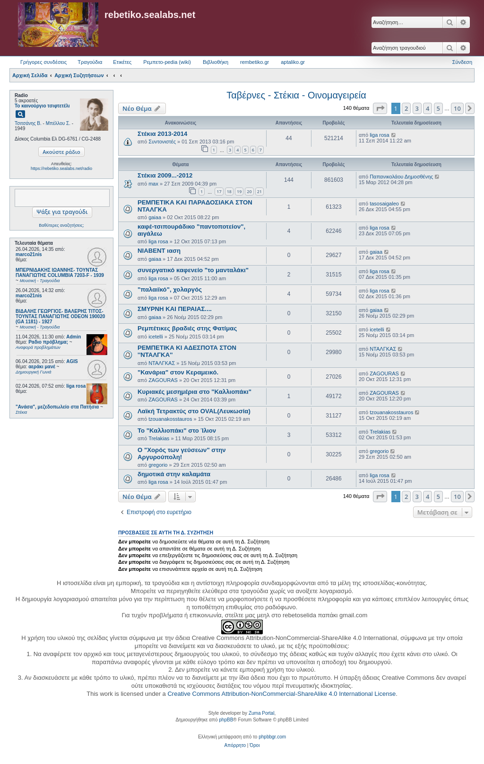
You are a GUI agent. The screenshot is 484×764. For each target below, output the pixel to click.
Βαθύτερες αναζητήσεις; (61, 225)
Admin (73, 336)
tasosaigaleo (384, 203)
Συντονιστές (162, 141)
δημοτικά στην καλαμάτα (174, 474)
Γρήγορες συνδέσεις (43, 62)
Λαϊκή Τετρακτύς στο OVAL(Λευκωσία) (194, 411)
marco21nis (29, 254)
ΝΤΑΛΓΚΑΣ (161, 363)
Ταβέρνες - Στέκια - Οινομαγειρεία (296, 95)
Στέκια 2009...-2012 (165, 175)
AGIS (72, 361)
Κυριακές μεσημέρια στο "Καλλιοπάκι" (194, 391)
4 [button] (427, 108)
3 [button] (417, 108)
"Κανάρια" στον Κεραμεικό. (178, 372)
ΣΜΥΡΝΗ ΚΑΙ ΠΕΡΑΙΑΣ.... (175, 308)
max (153, 184)
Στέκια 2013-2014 (162, 133)
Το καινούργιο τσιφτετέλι (42, 105)
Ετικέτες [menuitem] (122, 62)
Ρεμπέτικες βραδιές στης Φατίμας (187, 328)
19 (239, 191)
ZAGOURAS (163, 380)
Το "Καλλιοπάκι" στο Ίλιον (177, 430)
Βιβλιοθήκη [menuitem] (215, 62)
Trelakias (158, 438)
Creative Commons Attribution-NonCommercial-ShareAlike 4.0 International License (281, 693)
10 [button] (457, 108)
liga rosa (76, 386)
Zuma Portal (261, 713)
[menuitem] (235, 745)
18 (229, 191)
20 (249, 191)
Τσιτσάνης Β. (28, 123)
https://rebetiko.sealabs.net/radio (61, 168)
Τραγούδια (90, 62)
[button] (380, 108)
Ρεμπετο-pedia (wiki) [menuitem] (167, 62)
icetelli (155, 336)
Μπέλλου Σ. (58, 123)
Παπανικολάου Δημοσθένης (401, 176)
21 (259, 191)
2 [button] (406, 108)
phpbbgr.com (272, 736)
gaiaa (154, 217)
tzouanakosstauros (170, 419)
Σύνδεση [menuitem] (462, 62)
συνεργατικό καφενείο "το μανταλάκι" (193, 270)
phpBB (226, 719)
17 (218, 191)
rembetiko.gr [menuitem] (254, 62)
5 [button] (438, 108)
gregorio (157, 465)
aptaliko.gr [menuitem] (293, 62)
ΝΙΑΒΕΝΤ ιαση (159, 250)
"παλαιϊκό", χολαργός (170, 289)
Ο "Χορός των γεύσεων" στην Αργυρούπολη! (182, 453)
